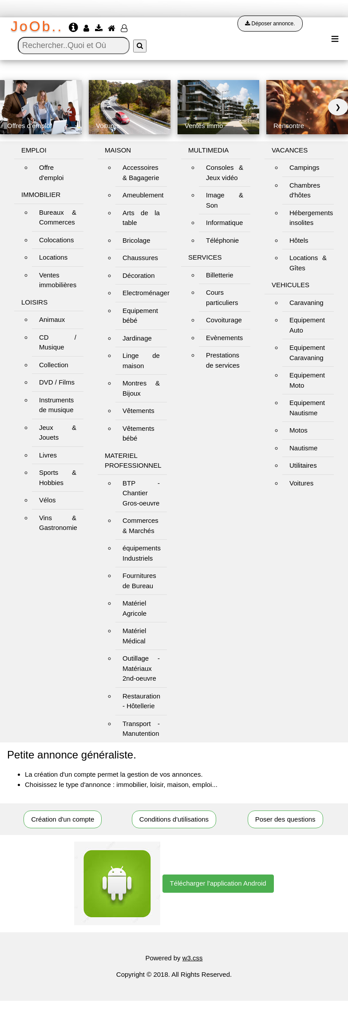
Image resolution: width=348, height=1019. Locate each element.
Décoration (139, 275)
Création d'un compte (62, 819)
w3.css (192, 958)
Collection (53, 365)
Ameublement (143, 195)
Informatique (224, 222)
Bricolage (136, 240)
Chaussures (140, 257)
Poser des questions (285, 819)
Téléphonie (222, 240)
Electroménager (146, 293)
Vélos (47, 500)
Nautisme (303, 448)
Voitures (301, 483)
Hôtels (298, 240)
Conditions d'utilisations (174, 819)
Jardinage (137, 338)
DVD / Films (57, 382)
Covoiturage (224, 320)
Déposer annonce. (270, 23)
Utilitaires (303, 465)
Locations (53, 257)
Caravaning (306, 302)
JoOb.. (37, 26)
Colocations (56, 240)
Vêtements (138, 410)
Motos (298, 430)
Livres (48, 455)
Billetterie (219, 275)
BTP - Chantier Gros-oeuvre (141, 493)
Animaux (52, 319)
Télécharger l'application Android (218, 883)
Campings (304, 167)
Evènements (224, 337)
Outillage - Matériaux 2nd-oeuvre (141, 668)
